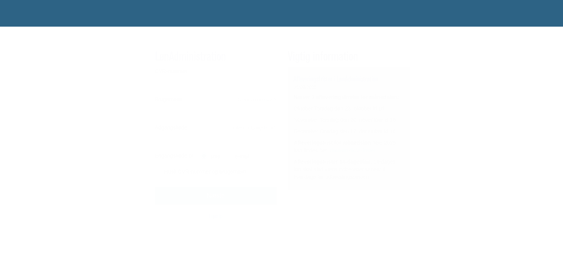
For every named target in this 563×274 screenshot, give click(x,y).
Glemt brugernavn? (257, 99)
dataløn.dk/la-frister (353, 150)
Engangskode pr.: (175, 156)
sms (215, 156)
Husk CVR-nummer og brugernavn (205, 172)
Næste (216, 195)
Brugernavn (168, 99)
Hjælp (216, 216)
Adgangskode (171, 127)
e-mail (242, 156)
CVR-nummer (171, 71)
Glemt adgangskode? (254, 128)
